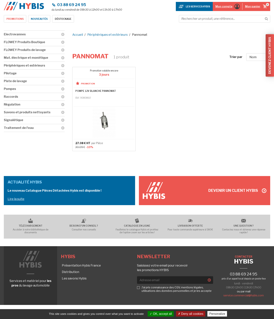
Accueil (77, 35)
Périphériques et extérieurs (107, 35)
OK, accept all (161, 313)
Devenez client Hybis (270, 55)
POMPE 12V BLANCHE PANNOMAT (95, 91)
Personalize (217, 313)
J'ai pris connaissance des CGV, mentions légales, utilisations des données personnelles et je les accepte (177, 289)
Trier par (235, 57)
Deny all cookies (190, 313)
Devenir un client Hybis (237, 190)
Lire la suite (16, 199)
